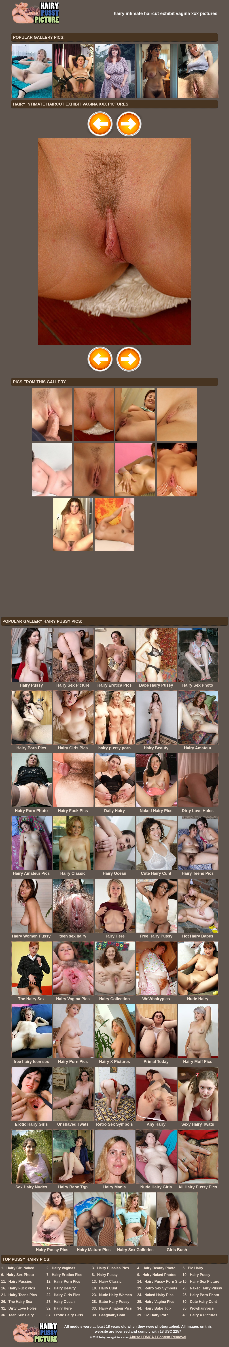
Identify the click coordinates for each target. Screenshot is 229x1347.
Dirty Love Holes (22, 1308)
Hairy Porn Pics (67, 1281)
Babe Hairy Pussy (114, 1302)
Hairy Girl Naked (20, 1268)
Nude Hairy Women (115, 1295)
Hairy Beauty (65, 1288)
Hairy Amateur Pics (115, 1308)
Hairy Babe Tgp (157, 1308)
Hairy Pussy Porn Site (163, 1281)
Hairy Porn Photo (204, 1295)
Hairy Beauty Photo (159, 1268)
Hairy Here (63, 1308)
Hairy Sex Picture (204, 1281)
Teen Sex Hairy (21, 1315)
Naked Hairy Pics (159, 1295)
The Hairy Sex (20, 1302)
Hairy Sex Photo (20, 1275)
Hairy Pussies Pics (113, 1268)
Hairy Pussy (107, 1275)
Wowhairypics (202, 1308)
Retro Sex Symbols (160, 1288)
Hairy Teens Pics (22, 1295)
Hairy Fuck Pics (21, 1288)
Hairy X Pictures (203, 1315)
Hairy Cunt (108, 1288)
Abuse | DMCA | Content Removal (157, 1337)
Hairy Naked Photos (159, 1275)
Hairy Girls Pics (67, 1295)
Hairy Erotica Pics (67, 1275)
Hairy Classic (110, 1281)
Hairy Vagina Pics (159, 1302)
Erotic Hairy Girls (68, 1315)
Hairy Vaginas (63, 1268)
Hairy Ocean (64, 1302)
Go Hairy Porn (156, 1315)
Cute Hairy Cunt (203, 1302)
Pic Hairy (195, 1268)
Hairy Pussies (20, 1281)
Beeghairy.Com (112, 1315)
